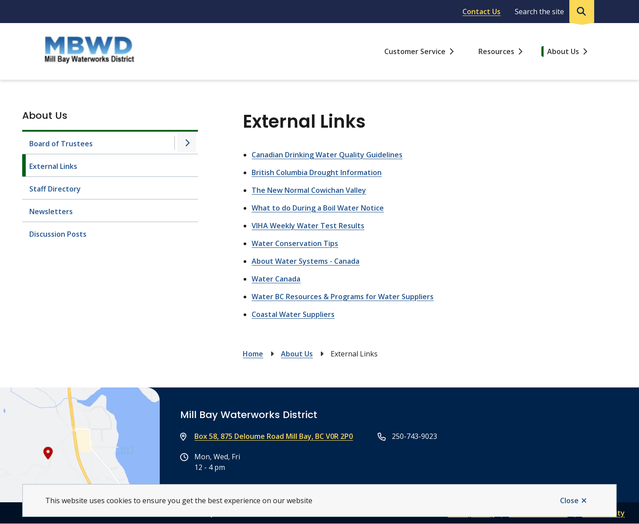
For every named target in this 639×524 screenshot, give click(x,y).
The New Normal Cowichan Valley (309, 190)
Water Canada (276, 279)
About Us (563, 51)
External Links (53, 166)
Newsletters (51, 211)
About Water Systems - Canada (305, 261)
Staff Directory (55, 189)
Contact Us (481, 11)
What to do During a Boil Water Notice (318, 208)
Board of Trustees (61, 144)
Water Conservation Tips (295, 243)
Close (569, 500)
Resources (496, 51)
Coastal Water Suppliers (293, 314)
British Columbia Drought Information (317, 172)
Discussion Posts (58, 234)
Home (253, 354)
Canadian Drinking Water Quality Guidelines (327, 155)
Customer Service (415, 51)
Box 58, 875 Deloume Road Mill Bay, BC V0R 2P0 (273, 436)
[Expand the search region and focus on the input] (552, 11)
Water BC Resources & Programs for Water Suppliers (343, 296)
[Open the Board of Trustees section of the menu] (187, 142)
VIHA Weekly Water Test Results (308, 226)
